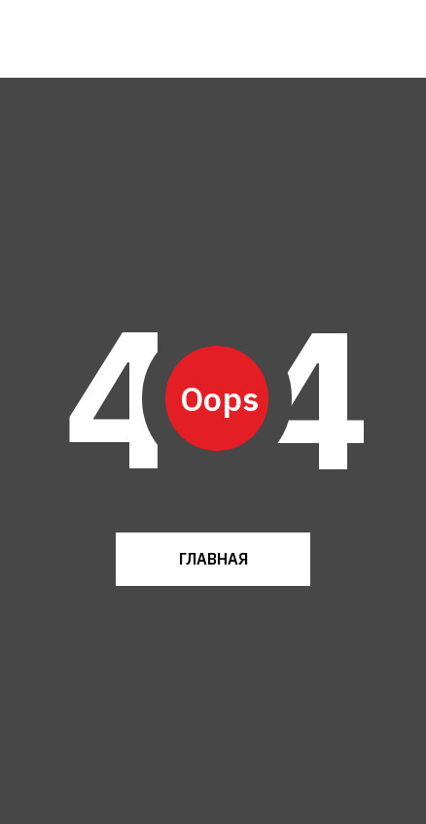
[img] (76, 39)
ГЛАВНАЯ (213, 558)
